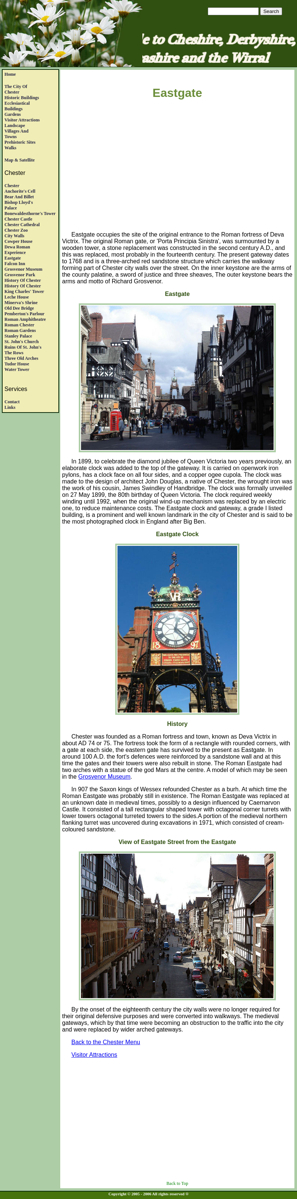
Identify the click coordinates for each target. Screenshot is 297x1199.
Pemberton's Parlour (24, 313)
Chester (11, 185)
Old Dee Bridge (19, 308)
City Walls (14, 235)
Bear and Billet (19, 196)
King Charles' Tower (24, 291)
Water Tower (16, 369)
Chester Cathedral (22, 224)
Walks (10, 147)
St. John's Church (21, 341)
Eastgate (12, 258)
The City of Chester (15, 89)
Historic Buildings (21, 97)
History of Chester (22, 280)
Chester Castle (18, 219)
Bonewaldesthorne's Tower (30, 213)
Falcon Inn (14, 263)
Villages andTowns (16, 133)
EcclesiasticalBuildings (17, 106)
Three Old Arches (21, 358)
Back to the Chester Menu (105, 1042)
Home (10, 74)
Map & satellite (19, 160)
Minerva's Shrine (21, 302)
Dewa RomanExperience (17, 249)
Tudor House (16, 363)
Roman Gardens (20, 330)
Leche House (16, 297)
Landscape (14, 125)
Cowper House (18, 241)
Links (9, 407)
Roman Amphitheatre (25, 319)
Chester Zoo (16, 230)
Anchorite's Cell (19, 191)
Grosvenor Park (19, 274)
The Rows (13, 352)
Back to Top (177, 1183)
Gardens (12, 114)
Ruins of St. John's (22, 347)
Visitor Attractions (22, 120)
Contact (12, 401)
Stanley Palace (18, 336)
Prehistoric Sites (19, 142)
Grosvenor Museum (23, 269)
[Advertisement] (179, 167)
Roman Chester (19, 325)
